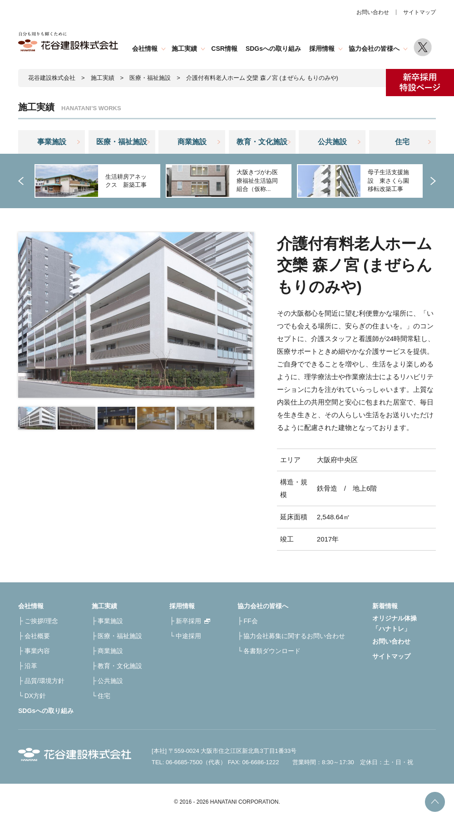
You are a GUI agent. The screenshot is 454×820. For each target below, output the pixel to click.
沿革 (31, 665)
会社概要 (37, 635)
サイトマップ (419, 12)
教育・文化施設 (262, 142)
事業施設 (51, 142)
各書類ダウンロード (272, 650)
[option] (96, 181)
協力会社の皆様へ (374, 48)
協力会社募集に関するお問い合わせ (294, 635)
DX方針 (35, 695)
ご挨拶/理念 (41, 621)
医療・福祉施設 (150, 77)
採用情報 (322, 48)
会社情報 (145, 48)
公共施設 (332, 142)
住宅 (402, 142)
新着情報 (385, 606)
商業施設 (192, 142)
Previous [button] (22, 180)
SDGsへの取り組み (273, 48)
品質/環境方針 (44, 680)
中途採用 (188, 635)
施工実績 (184, 48)
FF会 (250, 621)
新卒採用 (188, 621)
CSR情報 (224, 48)
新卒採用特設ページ (420, 82)
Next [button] (431, 180)
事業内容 (37, 650)
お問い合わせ (372, 12)
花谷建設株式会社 (51, 77)
